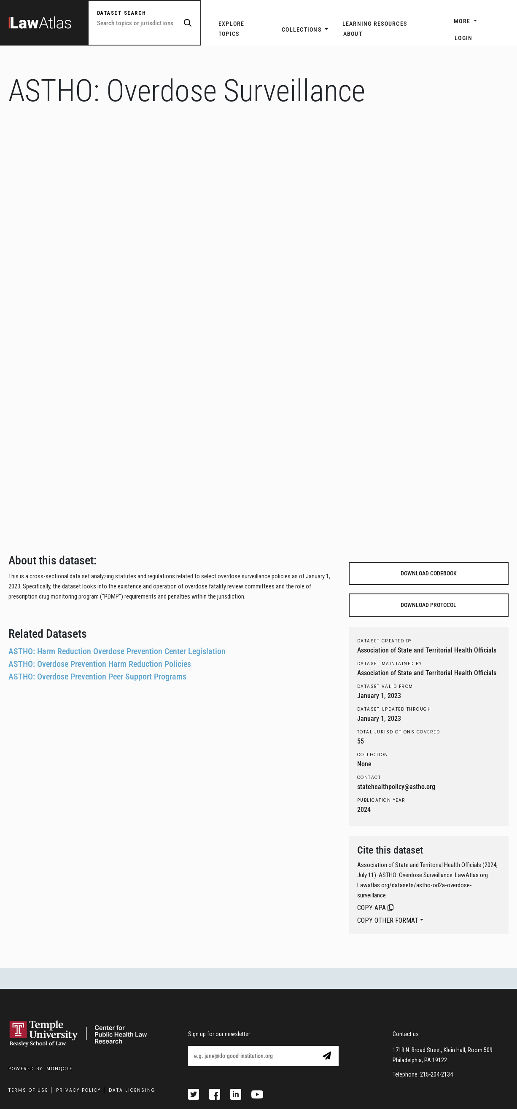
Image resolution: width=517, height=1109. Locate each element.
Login (463, 38)
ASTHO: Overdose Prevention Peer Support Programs (97, 676)
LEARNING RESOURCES (374, 23)
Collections (302, 29)
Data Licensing (132, 1090)
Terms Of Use (28, 1090)
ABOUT (352, 33)
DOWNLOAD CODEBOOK (429, 573)
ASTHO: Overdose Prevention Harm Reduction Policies (99, 664)
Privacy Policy (78, 1090)
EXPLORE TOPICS (231, 28)
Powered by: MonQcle (40, 1069)
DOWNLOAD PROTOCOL (428, 604)
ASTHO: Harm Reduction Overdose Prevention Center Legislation (117, 651)
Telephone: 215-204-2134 (423, 1074)
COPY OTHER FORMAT (387, 920)
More (463, 21)
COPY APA (375, 908)
